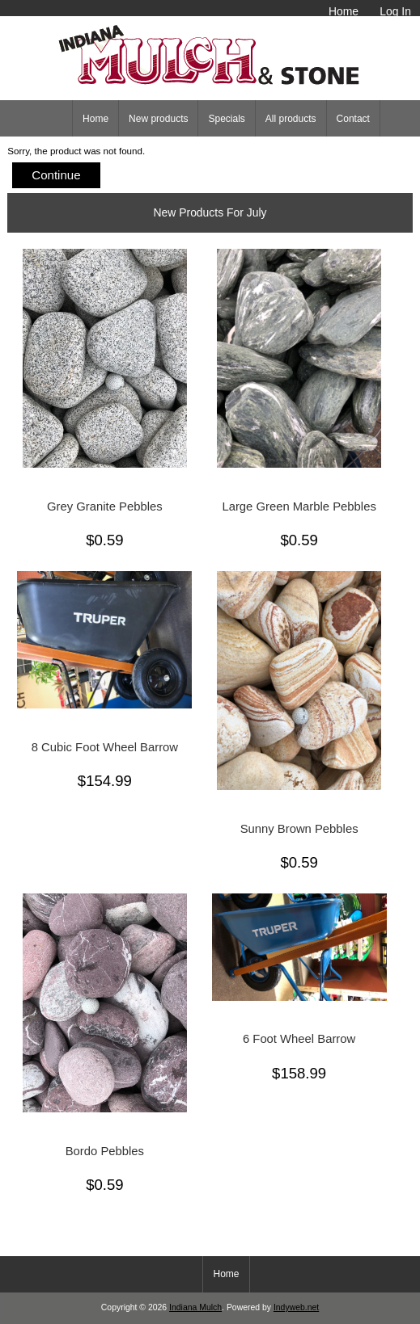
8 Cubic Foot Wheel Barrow (105, 747)
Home (343, 11)
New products (158, 118)
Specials (226, 118)
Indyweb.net (296, 1307)
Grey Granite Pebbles (105, 506)
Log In (395, 11)
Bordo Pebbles (105, 1151)
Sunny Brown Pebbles (299, 828)
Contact (353, 118)
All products (290, 118)
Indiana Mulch (195, 1307)
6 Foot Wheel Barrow (299, 1038)
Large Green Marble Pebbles (298, 506)
